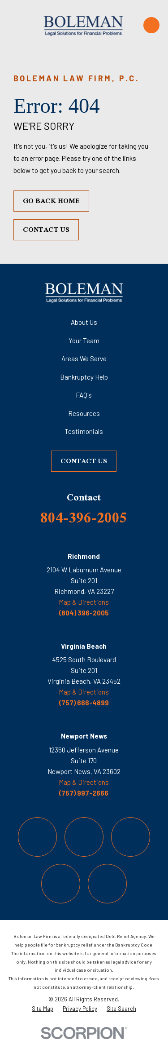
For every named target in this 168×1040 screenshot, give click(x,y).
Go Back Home (51, 200)
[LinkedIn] (107, 883)
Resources (84, 413)
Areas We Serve (84, 358)
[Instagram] (131, 837)
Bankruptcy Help (84, 377)
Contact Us (46, 229)
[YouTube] (61, 883)
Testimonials (84, 431)
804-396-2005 (83, 517)
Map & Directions (84, 602)
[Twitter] (84, 837)
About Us (84, 322)
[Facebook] (37, 837)
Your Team (84, 340)
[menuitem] (42, 1008)
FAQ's (84, 395)
